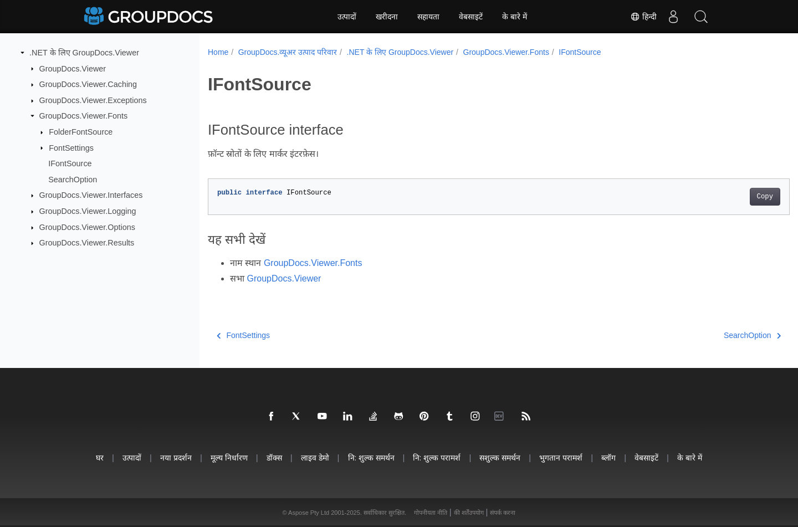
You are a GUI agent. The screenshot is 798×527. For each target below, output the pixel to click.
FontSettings (71, 147)
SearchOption (72, 179)
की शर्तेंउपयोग (469, 512)
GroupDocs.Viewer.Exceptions (93, 100)
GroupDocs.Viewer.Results (87, 242)
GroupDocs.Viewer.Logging (87, 211)
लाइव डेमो (315, 457)
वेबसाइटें (471, 16)
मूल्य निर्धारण (229, 457)
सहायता (428, 16)
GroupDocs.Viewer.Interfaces (91, 195)
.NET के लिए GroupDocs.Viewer (84, 52)
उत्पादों (346, 16)
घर (100, 457)
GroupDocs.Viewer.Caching (88, 84)
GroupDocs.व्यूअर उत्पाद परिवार (287, 52)
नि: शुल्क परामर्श (437, 457)
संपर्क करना (502, 512)
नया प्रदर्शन (176, 457)
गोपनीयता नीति (430, 512)
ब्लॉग (608, 457)
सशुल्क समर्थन (499, 457)
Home (218, 52)
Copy (725, 197)
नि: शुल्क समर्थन (371, 457)
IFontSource (69, 163)
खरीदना (387, 16)
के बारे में (514, 16)
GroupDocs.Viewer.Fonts (83, 115)
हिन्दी (643, 17)
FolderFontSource (80, 131)
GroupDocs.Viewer (72, 68)
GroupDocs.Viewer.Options (87, 227)
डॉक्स (274, 457)
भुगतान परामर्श (560, 457)
